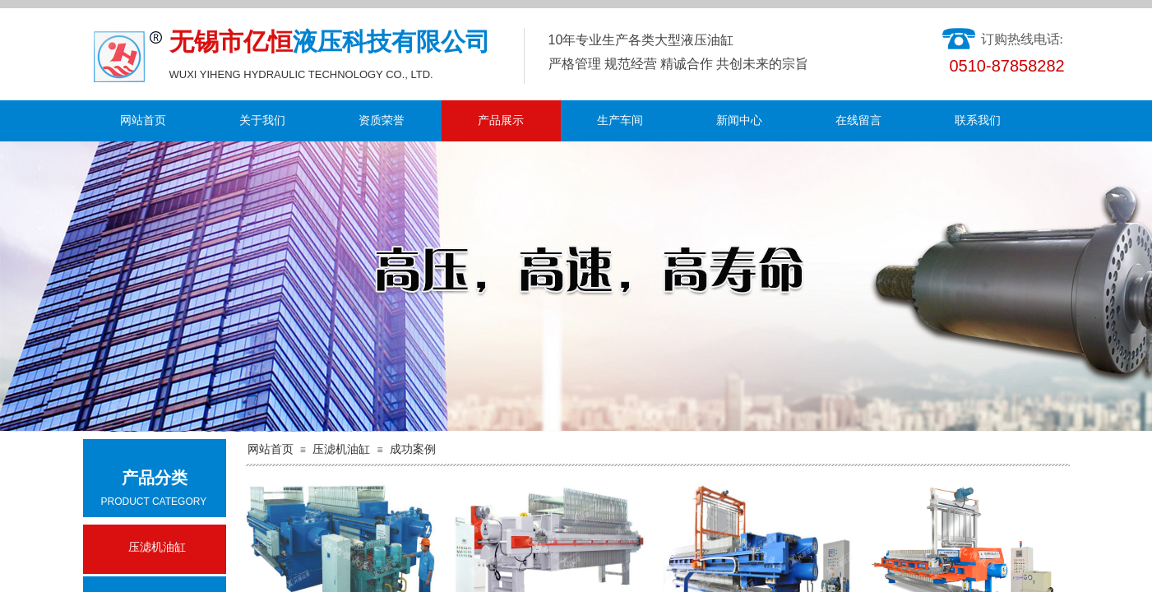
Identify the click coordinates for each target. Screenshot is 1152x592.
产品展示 (501, 120)
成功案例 (413, 449)
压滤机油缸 (341, 449)
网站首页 (143, 120)
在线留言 (858, 120)
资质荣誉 (382, 120)
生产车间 (620, 120)
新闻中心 (739, 120)
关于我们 (262, 120)
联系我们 (978, 120)
